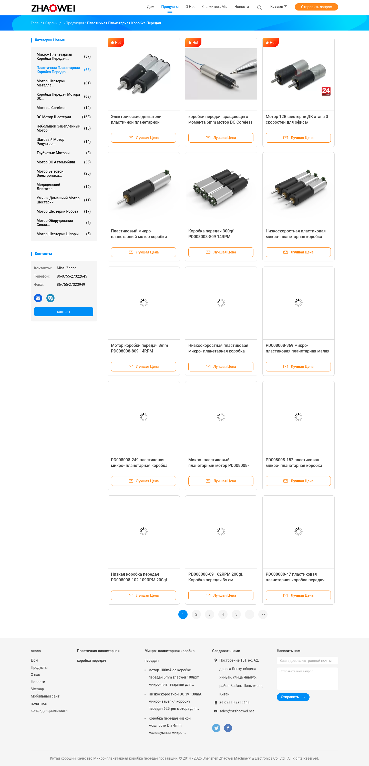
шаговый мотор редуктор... (64, 142)
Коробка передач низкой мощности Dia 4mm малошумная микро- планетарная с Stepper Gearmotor (170, 726)
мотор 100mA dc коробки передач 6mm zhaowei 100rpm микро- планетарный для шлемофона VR (174, 678)
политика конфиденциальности (49, 707)
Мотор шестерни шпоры (64, 234)
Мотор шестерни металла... (64, 83)
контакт (63, 312)
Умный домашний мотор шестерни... (64, 200)
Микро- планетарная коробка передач (169, 656)
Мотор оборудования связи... (64, 223)
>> (263, 614)
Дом (34, 660)
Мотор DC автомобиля (64, 162)
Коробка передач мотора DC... (64, 96)
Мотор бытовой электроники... (64, 173)
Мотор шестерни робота (64, 211)
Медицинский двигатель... (64, 187)
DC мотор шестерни (64, 117)
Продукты (39, 667)
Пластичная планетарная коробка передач (98, 656)
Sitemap (37, 689)
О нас (35, 675)
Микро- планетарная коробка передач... (64, 56)
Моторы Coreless (64, 107)
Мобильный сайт (45, 696)
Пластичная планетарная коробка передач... (64, 70)
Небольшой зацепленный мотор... (64, 128)
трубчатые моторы (64, 152)
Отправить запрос (316, 7)
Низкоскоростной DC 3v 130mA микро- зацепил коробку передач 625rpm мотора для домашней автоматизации (175, 702)
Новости (38, 682)
